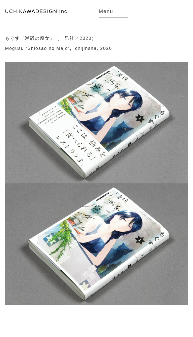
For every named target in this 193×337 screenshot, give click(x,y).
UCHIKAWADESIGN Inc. (37, 11)
